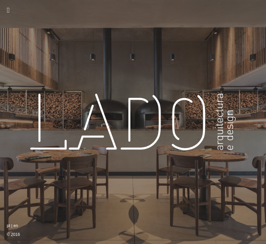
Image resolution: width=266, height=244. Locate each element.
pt (8, 225)
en (16, 225)
